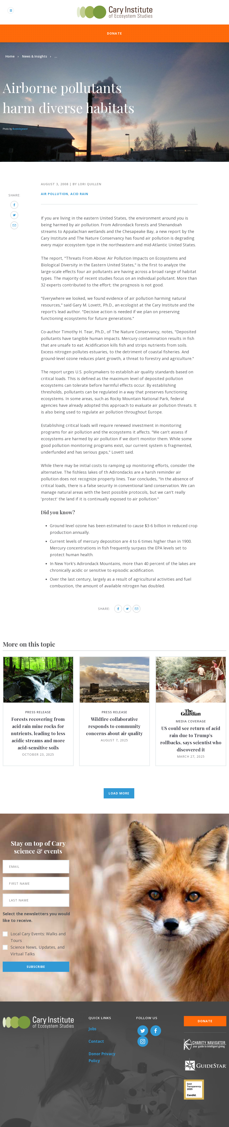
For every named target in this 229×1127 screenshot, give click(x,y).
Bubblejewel (20, 128)
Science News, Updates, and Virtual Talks (38, 950)
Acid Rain (79, 194)
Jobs (92, 1028)
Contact (96, 1041)
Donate (114, 33)
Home (10, 56)
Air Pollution (54, 194)
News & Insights (34, 56)
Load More (119, 793)
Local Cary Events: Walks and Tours (38, 937)
